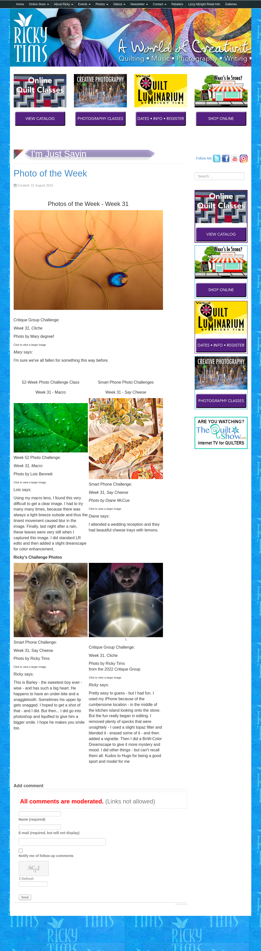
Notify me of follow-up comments (46, 856)
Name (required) (32, 819)
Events (84, 4)
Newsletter (139, 4)
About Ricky (63, 4)
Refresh (28, 879)
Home (20, 4)
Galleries (231, 4)
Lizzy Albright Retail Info (204, 4)
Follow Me (204, 158)
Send (25, 897)
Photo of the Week (50, 173)
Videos (119, 4)
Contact (160, 4)
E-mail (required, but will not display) (49, 833)
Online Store (39, 4)
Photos (102, 4)
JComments (181, 904)
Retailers (177, 4)
